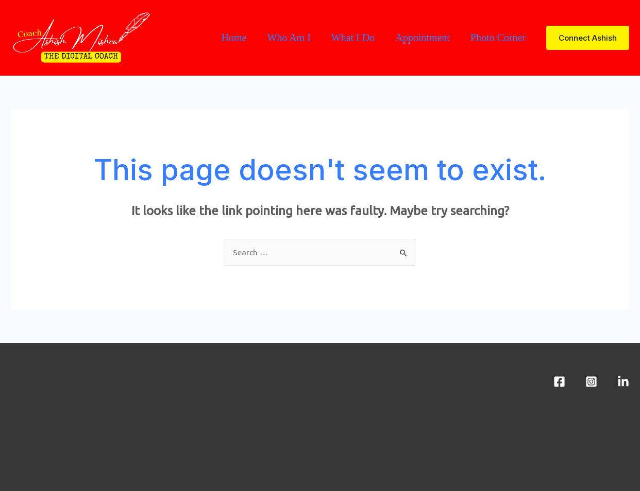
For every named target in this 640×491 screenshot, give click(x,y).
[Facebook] (559, 382)
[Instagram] (591, 382)
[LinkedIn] (623, 382)
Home (233, 37)
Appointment (422, 37)
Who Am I (288, 37)
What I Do (353, 37)
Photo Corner (498, 37)
